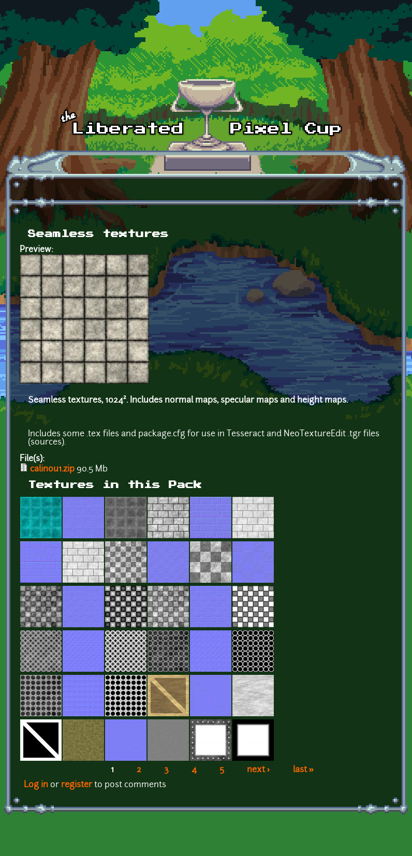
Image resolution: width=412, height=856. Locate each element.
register (76, 785)
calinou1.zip (52, 469)
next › (258, 770)
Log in (36, 785)
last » (303, 770)
